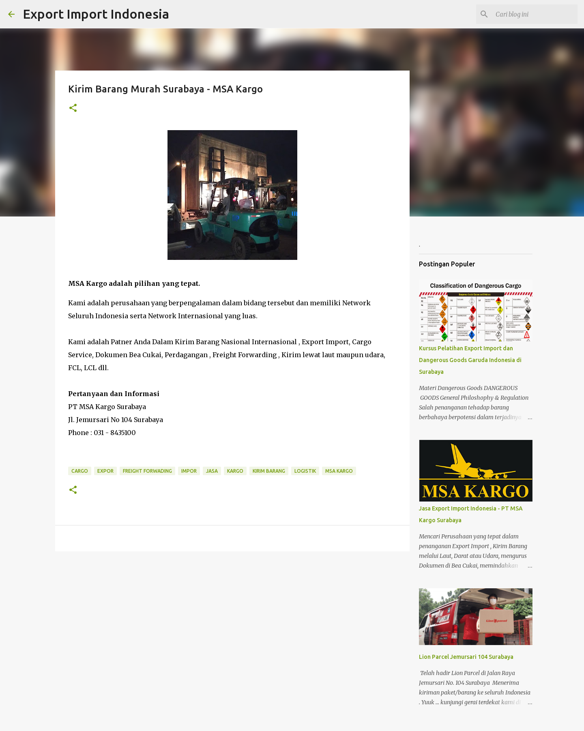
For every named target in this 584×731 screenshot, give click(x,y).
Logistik (305, 471)
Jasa (212, 471)
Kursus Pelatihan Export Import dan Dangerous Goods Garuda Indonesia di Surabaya (470, 360)
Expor (105, 471)
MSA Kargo (339, 471)
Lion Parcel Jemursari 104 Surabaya (466, 657)
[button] (73, 108)
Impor (189, 471)
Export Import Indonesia (96, 13)
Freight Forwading (147, 471)
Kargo (235, 471)
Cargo (79, 471)
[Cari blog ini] (535, 14)
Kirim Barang (269, 471)
